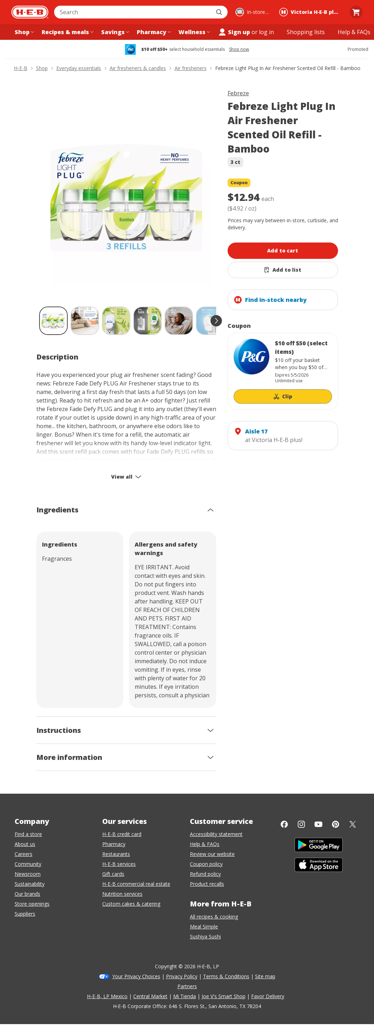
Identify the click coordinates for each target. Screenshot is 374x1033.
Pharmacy (113, 844)
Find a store (28, 834)
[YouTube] (318, 824)
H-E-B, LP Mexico (107, 996)
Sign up (234, 32)
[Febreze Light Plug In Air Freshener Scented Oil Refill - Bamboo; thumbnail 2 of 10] (85, 321)
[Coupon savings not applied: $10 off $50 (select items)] (283, 371)
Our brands (27, 893)
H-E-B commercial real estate (136, 883)
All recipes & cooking (214, 916)
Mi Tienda (184, 996)
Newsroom (28, 873)
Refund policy (205, 873)
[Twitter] (352, 824)
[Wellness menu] (193, 32)
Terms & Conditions (226, 976)
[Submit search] (220, 12)
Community (28, 864)
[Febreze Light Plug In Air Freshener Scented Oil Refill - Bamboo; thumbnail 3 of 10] (116, 321)
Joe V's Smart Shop (223, 996)
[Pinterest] (335, 824)
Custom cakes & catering (131, 903)
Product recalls (207, 883)
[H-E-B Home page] (29, 12)
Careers (23, 854)
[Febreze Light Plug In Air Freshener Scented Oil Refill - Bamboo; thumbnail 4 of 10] (147, 321)
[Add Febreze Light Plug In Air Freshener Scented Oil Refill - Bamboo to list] (283, 270)
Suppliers (25, 913)
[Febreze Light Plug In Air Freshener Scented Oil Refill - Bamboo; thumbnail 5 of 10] (179, 321)
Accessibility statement (216, 834)
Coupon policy (206, 864)
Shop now (239, 49)
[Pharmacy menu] (153, 32)
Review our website (212, 854)
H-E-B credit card (121, 834)
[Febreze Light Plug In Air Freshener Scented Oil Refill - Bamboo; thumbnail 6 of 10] (210, 321)
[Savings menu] (114, 32)
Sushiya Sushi (205, 936)
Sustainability (30, 883)
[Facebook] (284, 824)
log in (266, 32)
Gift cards (113, 873)
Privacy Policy (181, 976)
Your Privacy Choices (136, 976)
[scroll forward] (216, 320)
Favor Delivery (267, 996)
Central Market (150, 996)
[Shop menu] (23, 32)
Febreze (238, 93)
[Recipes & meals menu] (66, 32)
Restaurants (116, 854)
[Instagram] (301, 824)
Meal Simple (204, 926)
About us (25, 844)
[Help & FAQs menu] (354, 32)
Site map (265, 976)
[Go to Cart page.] (356, 12)
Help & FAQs (204, 844)
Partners (187, 986)
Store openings (32, 903)
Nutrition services (122, 893)
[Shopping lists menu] (305, 32)
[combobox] (133, 12)
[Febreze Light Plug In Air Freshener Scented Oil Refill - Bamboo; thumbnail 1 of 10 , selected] (53, 321)
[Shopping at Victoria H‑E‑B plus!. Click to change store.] (310, 12)
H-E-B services (119, 864)
